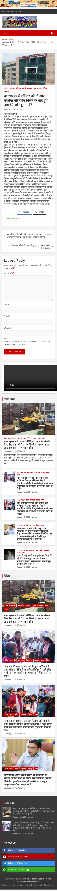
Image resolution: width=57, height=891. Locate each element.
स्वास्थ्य (6, 91)
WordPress (49, 885)
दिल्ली (24, 88)
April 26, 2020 (9, 109)
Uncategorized (32, 550)
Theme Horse (17, 885)
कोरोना (18, 88)
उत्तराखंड (12, 88)
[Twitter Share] (39, 211)
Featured (21, 500)
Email (7, 316)
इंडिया (6, 88)
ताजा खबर (9, 399)
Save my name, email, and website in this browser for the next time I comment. (27, 343)
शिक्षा (45, 88)
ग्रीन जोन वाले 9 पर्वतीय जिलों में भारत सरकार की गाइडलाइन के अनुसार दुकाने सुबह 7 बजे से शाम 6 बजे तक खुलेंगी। (29, 235)
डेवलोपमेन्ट (37, 472)
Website (7, 328)
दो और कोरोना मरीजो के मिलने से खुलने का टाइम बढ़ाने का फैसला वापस (29, 246)
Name (7, 304)
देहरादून (29, 88)
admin (19, 109)
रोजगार (39, 88)
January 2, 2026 (11, 451)
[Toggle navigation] (5, 33)
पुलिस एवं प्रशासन (32, 438)
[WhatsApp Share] (14, 218)
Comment (9, 273)
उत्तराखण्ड (17, 438)
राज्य (34, 88)
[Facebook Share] (24, 211)
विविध (7, 576)
